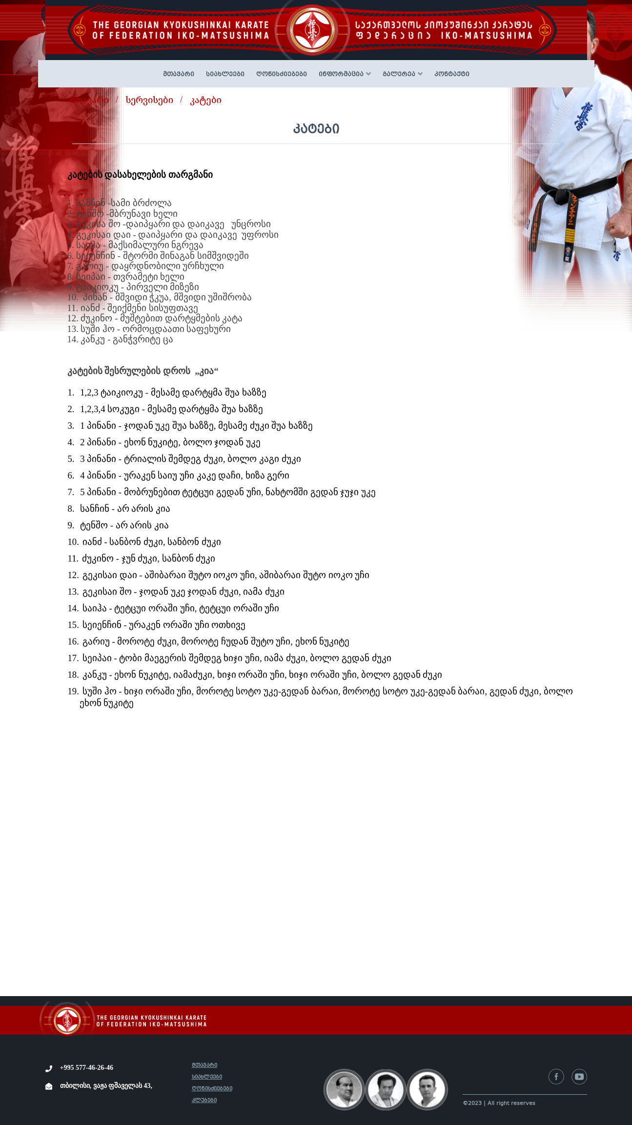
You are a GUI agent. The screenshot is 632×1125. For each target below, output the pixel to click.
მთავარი (178, 74)
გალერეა (399, 74)
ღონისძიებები (281, 74)
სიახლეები (225, 74)
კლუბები (204, 1100)
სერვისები (149, 99)
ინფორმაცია (341, 74)
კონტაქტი (451, 74)
